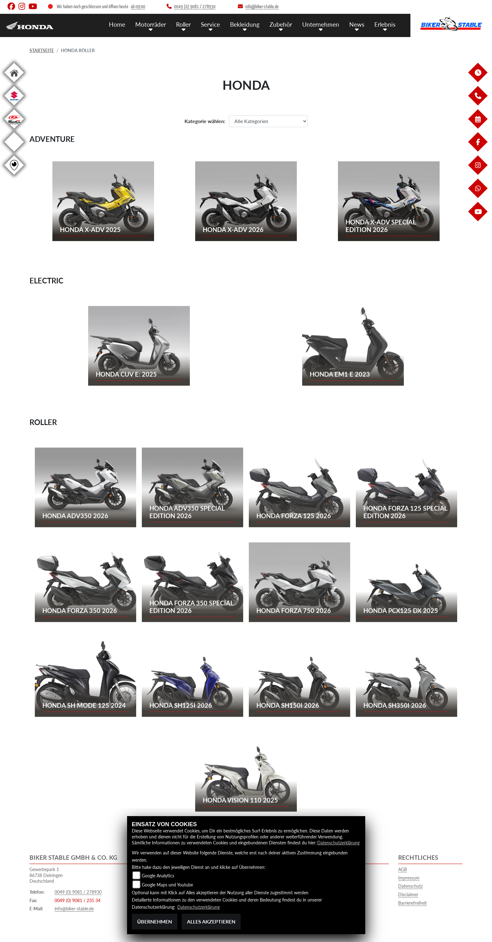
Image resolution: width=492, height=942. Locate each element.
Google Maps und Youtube (167, 884)
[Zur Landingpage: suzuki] (14, 107)
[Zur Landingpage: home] (14, 83)
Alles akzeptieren (211, 921)
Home (117, 24)
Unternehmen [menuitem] (320, 24)
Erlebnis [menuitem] (384, 24)
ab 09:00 (138, 6)
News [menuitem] (356, 24)
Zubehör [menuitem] (281, 24)
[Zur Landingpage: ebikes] (14, 153)
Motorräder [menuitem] (150, 24)
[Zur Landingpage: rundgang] (14, 176)
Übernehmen (154, 921)
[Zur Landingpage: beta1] (14, 130)
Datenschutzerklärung (338, 842)
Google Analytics (158, 875)
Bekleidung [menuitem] (244, 24)
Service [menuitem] (210, 24)
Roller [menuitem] (183, 24)
